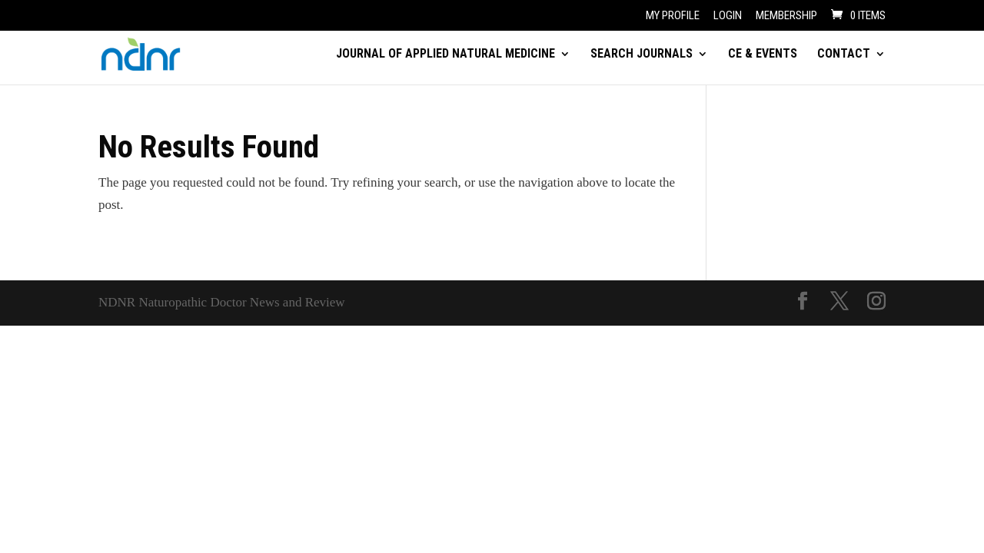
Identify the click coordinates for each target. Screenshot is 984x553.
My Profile (673, 16)
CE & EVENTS (762, 54)
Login (727, 16)
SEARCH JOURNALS (641, 54)
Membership (786, 16)
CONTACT (843, 54)
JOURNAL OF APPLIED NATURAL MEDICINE (445, 54)
